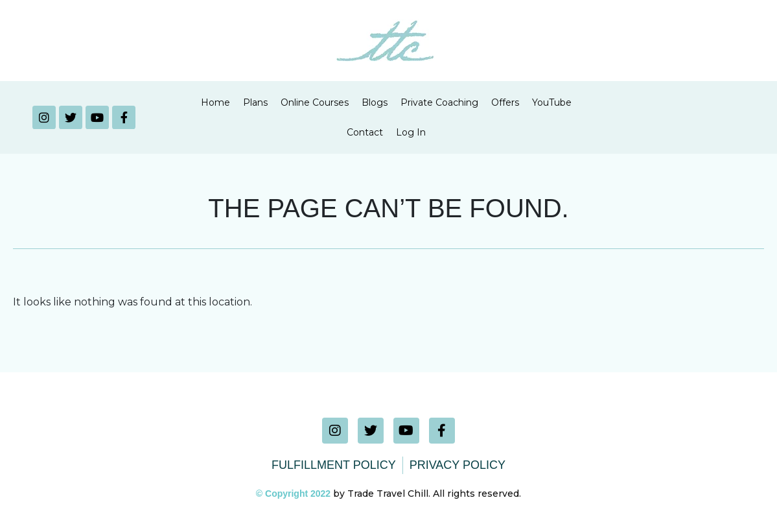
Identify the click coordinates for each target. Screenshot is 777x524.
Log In (411, 132)
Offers (505, 102)
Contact (365, 132)
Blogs (375, 102)
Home (215, 102)
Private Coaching (439, 102)
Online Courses (315, 102)
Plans (255, 102)
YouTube (552, 102)
